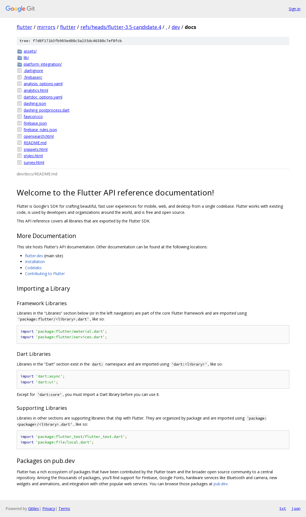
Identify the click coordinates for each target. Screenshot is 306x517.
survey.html (34, 162)
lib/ (26, 57)
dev (176, 27)
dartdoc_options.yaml (43, 97)
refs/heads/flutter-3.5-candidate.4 (120, 27)
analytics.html (36, 90)
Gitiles (33, 508)
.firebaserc (33, 77)
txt (282, 508)
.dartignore (33, 70)
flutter (24, 27)
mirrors (46, 27)
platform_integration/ (43, 64)
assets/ (30, 51)
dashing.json (35, 103)
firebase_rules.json (40, 129)
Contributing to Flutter (45, 273)
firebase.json (35, 123)
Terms (64, 508)
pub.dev (221, 483)
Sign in (294, 8)
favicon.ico (33, 116)
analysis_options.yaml (43, 83)
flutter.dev (34, 255)
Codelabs (33, 267)
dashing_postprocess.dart (47, 110)
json (296, 508)
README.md (35, 142)
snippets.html (36, 149)
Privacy (48, 508)
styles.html (33, 155)
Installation (35, 261)
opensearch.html (39, 136)
